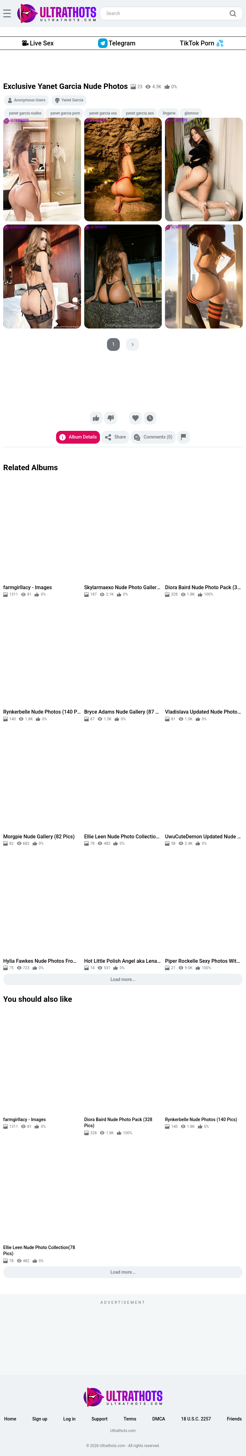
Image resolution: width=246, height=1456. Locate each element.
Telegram (116, 43)
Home (10, 1418)
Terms (130, 1418)
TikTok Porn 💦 (202, 43)
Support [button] (100, 1418)
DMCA (158, 1418)
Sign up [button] (39, 1418)
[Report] (183, 437)
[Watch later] (150, 418)
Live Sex (37, 43)
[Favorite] (135, 418)
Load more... (123, 979)
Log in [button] (69, 1418)
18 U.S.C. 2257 (196, 1418)
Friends (234, 1418)
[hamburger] (7, 13)
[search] (234, 13)
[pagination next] (132, 344)
